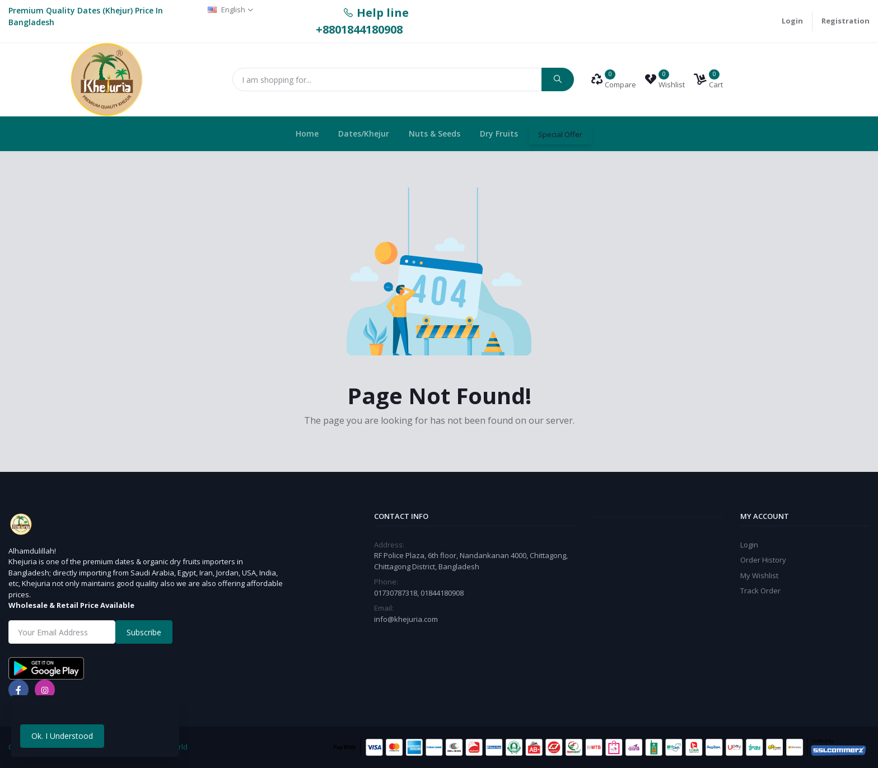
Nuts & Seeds (434, 133)
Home (307, 133)
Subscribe (144, 632)
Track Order (760, 591)
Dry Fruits (499, 133)
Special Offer (560, 134)
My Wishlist (759, 575)
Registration (845, 21)
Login (792, 21)
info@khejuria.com (406, 619)
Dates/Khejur (363, 133)
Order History (763, 560)
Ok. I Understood (62, 735)
